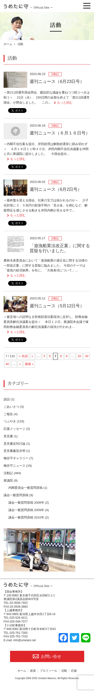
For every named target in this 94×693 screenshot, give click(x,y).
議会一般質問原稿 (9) (18, 495)
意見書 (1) (11, 436)
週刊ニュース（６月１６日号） (60, 133)
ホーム (8, 44)
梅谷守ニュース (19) (18, 465)
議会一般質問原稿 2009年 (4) (28, 510)
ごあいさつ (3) (14, 406)
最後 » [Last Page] (29, 364)
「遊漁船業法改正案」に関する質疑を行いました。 (60, 248)
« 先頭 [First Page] (23, 356)
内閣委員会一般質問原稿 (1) (27, 487)
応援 (74, 670)
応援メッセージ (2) (17, 429)
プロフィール (48, 670)
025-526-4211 (19, 617)
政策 (33, 670)
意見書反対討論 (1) (17, 443)
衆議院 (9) (11, 480)
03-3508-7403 (19, 603)
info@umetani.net (24, 640)
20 (79, 356)
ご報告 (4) (11, 414)
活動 (64, 670)
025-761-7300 (19, 633)
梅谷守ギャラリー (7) (18, 458)
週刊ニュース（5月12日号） (57, 305)
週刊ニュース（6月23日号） (57, 81)
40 (7, 364)
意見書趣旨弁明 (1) (17, 451)
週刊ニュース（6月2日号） (56, 189)
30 (86, 356)
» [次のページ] (20, 364)
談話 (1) (9, 399)
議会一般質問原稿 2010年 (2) (28, 517)
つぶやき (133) (14, 421)
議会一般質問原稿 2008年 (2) (28, 502)
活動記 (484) (12, 473)
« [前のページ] (32, 356)
